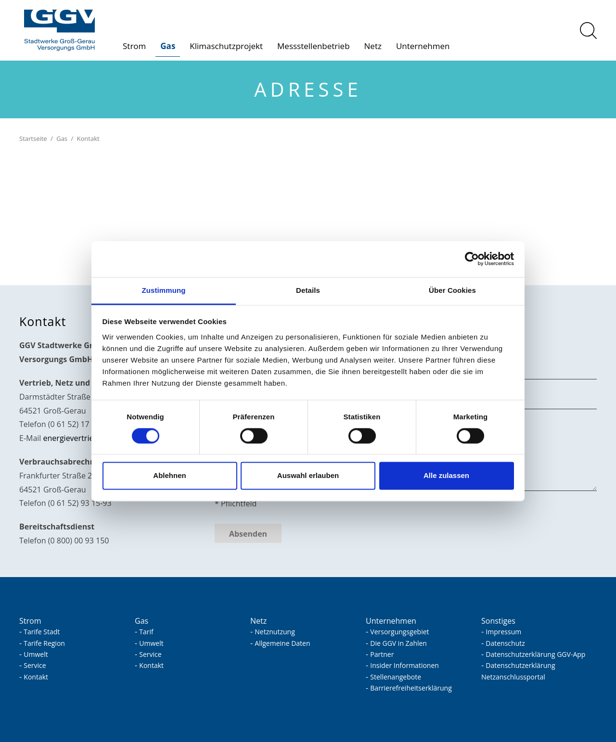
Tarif (146, 631)
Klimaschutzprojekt (226, 45)
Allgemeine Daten (282, 643)
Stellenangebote (395, 676)
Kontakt (36, 676)
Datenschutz (505, 643)
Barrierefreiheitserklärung (410, 687)
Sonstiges (498, 621)
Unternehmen (422, 45)
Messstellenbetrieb (313, 45)
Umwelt (36, 654)
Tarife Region (44, 643)
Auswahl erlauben (308, 476)
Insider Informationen (404, 665)
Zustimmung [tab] (164, 290)
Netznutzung (275, 631)
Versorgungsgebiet (399, 631)
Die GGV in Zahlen (398, 643)
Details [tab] (308, 290)
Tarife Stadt (42, 631)
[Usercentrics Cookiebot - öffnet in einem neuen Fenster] (472, 259)
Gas (167, 45)
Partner (382, 654)
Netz (373, 45)
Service (35, 665)
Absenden (248, 533)
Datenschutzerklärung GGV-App (535, 654)
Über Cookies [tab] (452, 290)
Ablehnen (169, 476)
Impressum (503, 631)
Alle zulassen (446, 476)
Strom (134, 45)
